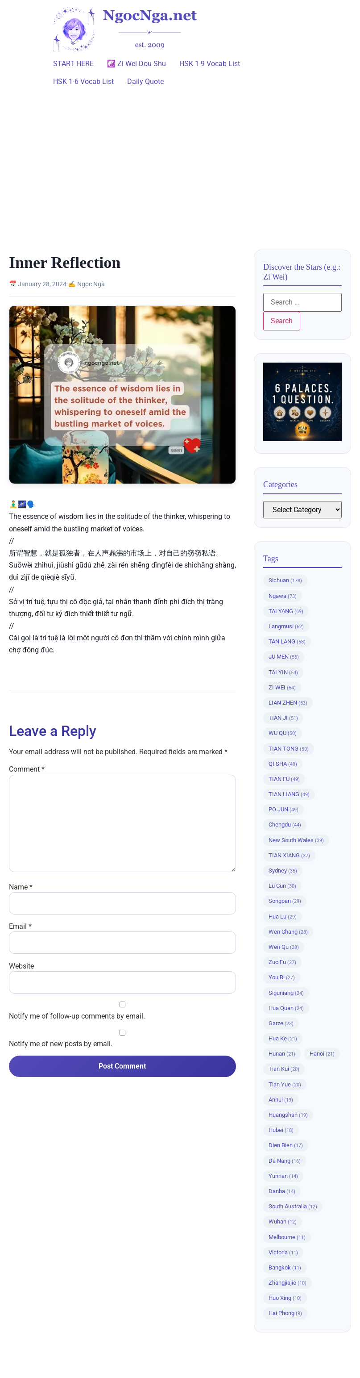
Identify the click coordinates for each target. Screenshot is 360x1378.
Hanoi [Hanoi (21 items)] (322, 1053)
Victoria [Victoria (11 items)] (283, 1252)
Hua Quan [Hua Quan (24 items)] (286, 1008)
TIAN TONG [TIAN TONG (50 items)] (289, 748)
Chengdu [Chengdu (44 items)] (285, 824)
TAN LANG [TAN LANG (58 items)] (287, 641)
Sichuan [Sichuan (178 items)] (285, 580)
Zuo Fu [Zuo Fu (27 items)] (282, 962)
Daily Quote (145, 81)
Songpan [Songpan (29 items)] (285, 901)
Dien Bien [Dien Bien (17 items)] (286, 1145)
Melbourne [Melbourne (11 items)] (287, 1237)
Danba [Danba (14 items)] (282, 1191)
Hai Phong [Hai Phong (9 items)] (285, 1313)
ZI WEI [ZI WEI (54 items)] (282, 687)
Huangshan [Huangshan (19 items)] (288, 1114)
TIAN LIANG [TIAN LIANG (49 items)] (289, 794)
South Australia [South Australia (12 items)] (293, 1206)
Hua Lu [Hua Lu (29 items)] (283, 916)
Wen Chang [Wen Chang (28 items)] (288, 931)
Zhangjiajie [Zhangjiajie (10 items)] (287, 1282)
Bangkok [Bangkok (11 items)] (285, 1267)
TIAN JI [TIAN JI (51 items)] (283, 717)
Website (21, 966)
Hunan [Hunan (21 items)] (282, 1053)
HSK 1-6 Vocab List (83, 81)
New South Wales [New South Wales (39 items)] (296, 840)
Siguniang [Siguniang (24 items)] (286, 993)
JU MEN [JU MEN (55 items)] (284, 656)
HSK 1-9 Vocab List (209, 63)
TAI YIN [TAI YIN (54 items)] (283, 672)
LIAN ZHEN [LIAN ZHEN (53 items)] (288, 702)
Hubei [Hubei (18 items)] (281, 1130)
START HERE (73, 63)
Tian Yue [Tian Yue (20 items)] (285, 1084)
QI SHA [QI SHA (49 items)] (283, 763)
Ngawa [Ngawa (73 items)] (283, 596)
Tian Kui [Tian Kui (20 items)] (284, 1068)
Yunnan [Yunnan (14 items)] (283, 1176)
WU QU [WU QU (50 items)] (283, 733)
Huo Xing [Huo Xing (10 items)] (285, 1297)
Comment (27, 769)
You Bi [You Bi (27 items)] (282, 977)
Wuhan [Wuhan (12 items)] (283, 1221)
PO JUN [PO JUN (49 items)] (283, 809)
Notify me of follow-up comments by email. (77, 1016)
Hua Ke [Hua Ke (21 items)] (283, 1038)
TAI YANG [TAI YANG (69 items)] (286, 611)
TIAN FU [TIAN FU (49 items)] (284, 779)
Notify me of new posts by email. (60, 1044)
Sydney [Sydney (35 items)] (283, 870)
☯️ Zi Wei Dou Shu (136, 63)
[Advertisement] (180, 164)
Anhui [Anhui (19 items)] (281, 1099)
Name (21, 887)
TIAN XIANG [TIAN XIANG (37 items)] (289, 855)
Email (20, 926)
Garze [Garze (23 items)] (281, 1023)
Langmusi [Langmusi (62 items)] (286, 626)
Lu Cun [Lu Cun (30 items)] (282, 885)
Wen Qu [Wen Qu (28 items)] (284, 947)
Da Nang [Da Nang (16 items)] (285, 1160)
